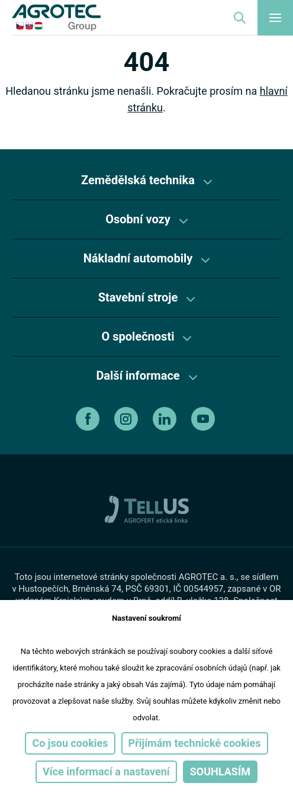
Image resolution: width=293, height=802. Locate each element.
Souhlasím (220, 771)
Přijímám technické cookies (194, 743)
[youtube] (204, 419)
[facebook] (89, 419)
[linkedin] (166, 419)
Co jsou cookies (70, 743)
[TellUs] (147, 508)
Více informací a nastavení (106, 771)
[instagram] (127, 419)
